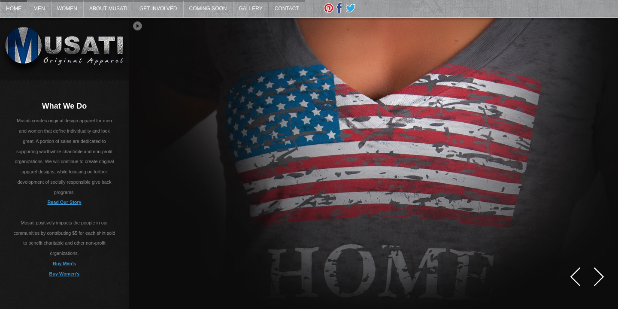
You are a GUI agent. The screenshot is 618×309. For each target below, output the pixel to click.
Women (67, 9)
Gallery (251, 9)
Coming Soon (208, 9)
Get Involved (158, 9)
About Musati (108, 9)
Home (13, 9)
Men (39, 9)
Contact (287, 9)
